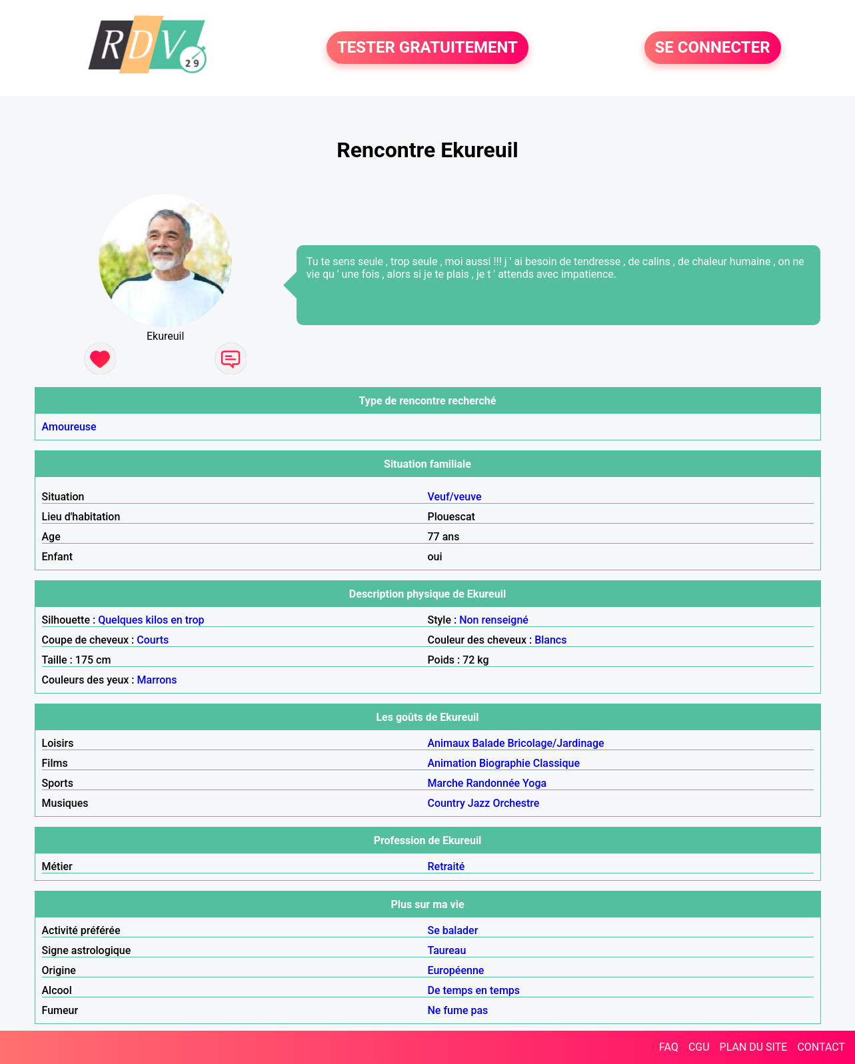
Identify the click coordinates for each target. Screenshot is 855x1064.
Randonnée (493, 783)
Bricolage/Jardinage (555, 743)
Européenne (456, 970)
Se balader (453, 930)
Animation (452, 763)
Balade (488, 743)
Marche (446, 783)
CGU (699, 1047)
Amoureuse (69, 426)
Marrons (157, 680)
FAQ (668, 1047)
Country (446, 803)
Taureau (447, 950)
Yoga (534, 783)
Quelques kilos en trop (151, 620)
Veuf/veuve (455, 496)
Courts (153, 640)
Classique (556, 763)
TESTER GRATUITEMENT (427, 48)
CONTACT (821, 1047)
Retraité (446, 866)
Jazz (479, 803)
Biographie (504, 763)
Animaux (449, 743)
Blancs (550, 640)
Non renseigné (493, 620)
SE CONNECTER (712, 48)
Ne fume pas (458, 1010)
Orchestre (515, 803)
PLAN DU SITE (754, 1047)
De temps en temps (474, 990)
